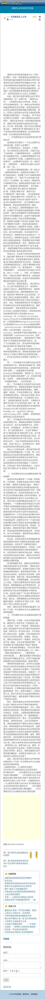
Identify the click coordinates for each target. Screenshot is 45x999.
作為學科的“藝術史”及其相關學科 (19, 932)
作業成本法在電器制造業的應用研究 (20, 892)
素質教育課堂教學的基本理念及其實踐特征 (23, 883)
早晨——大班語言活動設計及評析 (19, 897)
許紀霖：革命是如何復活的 (16, 929)
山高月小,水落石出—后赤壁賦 (17, 913)
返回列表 (7, 987)
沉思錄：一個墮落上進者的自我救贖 (20, 927)
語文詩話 (8, 881)
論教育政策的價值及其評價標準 (18, 878)
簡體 (34, 17)
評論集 (6, 939)
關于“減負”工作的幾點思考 (16, 889)
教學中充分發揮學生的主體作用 (18, 886)
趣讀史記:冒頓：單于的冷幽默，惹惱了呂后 (23, 910)
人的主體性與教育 (12, 894)
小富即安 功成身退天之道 (15, 921)
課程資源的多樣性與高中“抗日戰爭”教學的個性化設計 (15, 863)
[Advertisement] (22, 46)
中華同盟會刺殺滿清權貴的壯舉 (18, 916)
